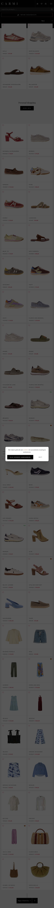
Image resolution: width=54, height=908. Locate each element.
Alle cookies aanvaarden (20, 457)
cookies (25, 450)
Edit (40, 457)
